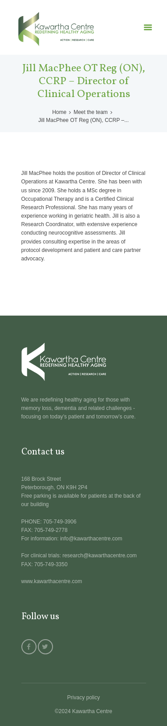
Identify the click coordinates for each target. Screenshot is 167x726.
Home (59, 112)
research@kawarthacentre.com (99, 555)
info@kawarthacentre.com (91, 538)
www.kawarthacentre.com (51, 581)
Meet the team (90, 112)
